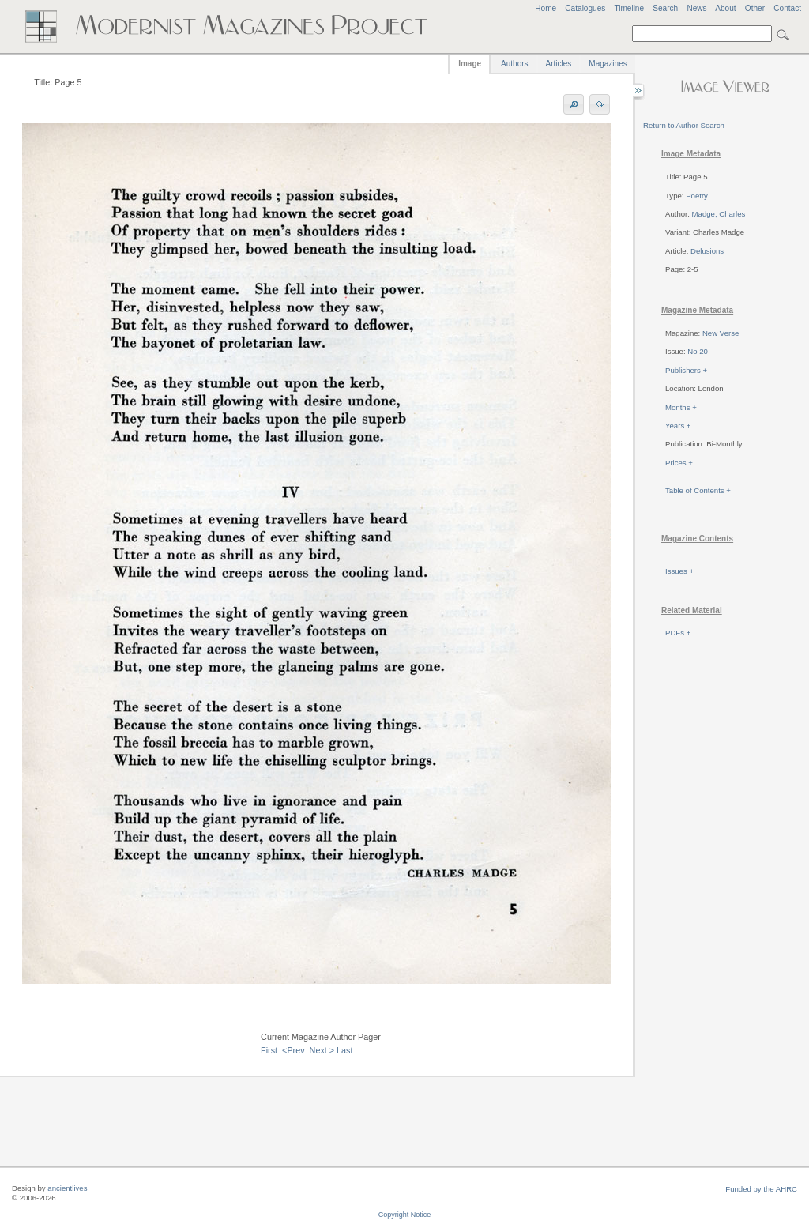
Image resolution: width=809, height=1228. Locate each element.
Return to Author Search (683, 125)
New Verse (720, 333)
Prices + (679, 462)
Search (665, 8)
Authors (514, 63)
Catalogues (585, 8)
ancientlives (67, 1188)
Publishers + (686, 370)
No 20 (697, 351)
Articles (559, 63)
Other (755, 8)
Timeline (629, 8)
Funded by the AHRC (761, 1189)
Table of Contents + (698, 490)
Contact (787, 8)
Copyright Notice (404, 1215)
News (696, 8)
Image (469, 63)
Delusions (707, 251)
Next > (322, 1050)
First (269, 1050)
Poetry (697, 195)
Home (545, 8)
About (725, 8)
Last (344, 1050)
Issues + (679, 571)
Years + (677, 425)
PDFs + (677, 632)
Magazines (608, 63)
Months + (681, 407)
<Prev (293, 1050)
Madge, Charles (719, 213)
